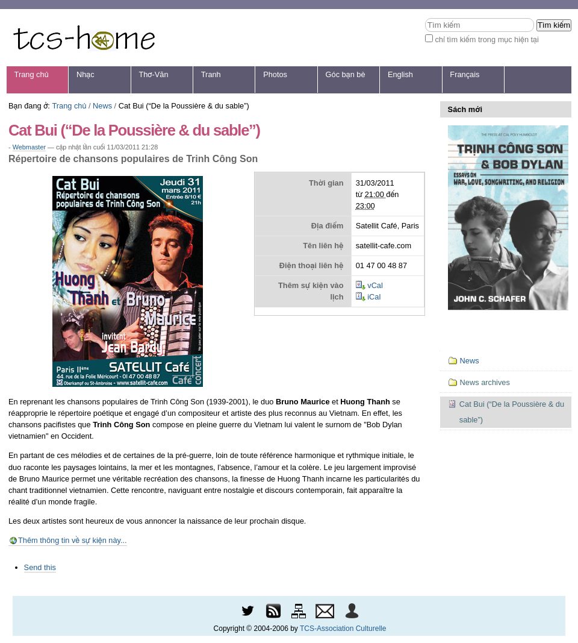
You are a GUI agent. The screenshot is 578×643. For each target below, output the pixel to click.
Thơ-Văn (153, 74)
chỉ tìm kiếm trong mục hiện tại (487, 39)
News (102, 105)
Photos (275, 74)
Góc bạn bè (345, 74)
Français (464, 74)
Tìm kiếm (424, 17)
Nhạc (85, 74)
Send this (40, 567)
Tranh (211, 74)
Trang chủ (31, 74)
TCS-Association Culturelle (343, 628)
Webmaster (29, 147)
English (400, 74)
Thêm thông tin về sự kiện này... (72, 540)
